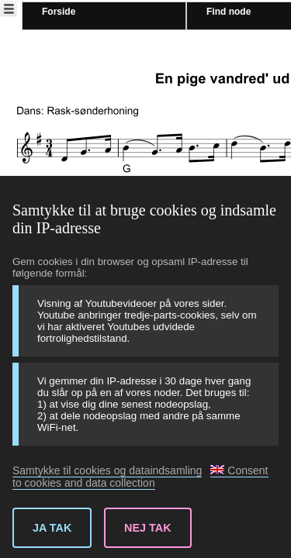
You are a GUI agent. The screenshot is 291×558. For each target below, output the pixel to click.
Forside (58, 11)
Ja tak (52, 528)
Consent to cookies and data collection (140, 476)
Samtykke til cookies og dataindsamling (107, 470)
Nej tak (147, 528)
